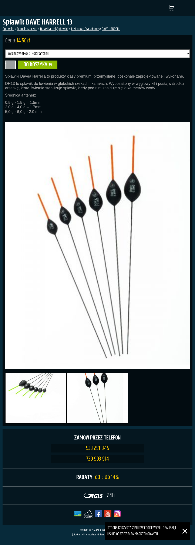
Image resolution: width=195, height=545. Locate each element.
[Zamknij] (184, 525)
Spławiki (8, 29)
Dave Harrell (48, 29)
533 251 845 (97, 448)
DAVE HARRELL (111, 29)
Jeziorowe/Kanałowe (85, 29)
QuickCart (76, 534)
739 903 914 (97, 459)
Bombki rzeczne (27, 29)
